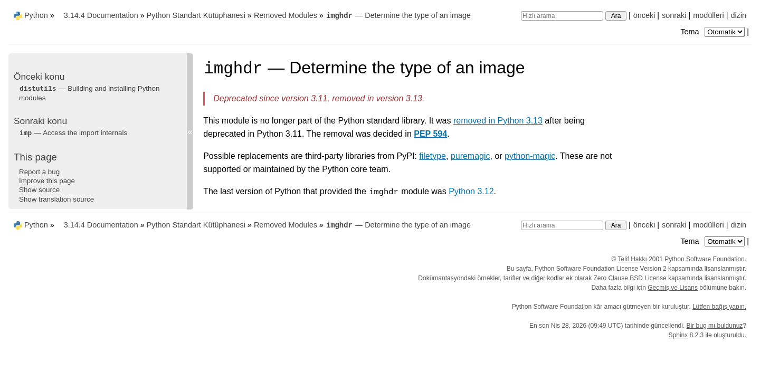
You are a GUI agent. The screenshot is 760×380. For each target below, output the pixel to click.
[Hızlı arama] (562, 16)
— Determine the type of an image (398, 15)
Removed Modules (285, 15)
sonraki (674, 15)
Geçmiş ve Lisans (673, 287)
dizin (738, 15)
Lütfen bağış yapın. (719, 306)
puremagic (470, 155)
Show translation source (56, 199)
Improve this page (47, 181)
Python (36, 15)
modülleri (708, 15)
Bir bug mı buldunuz (715, 325)
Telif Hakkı (632, 259)
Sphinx (678, 335)
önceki (644, 15)
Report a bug (39, 172)
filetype (432, 155)
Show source (39, 190)
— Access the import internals (73, 133)
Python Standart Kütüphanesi (196, 15)
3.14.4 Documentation (101, 15)
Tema (713, 31)
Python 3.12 (471, 191)
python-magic (530, 155)
